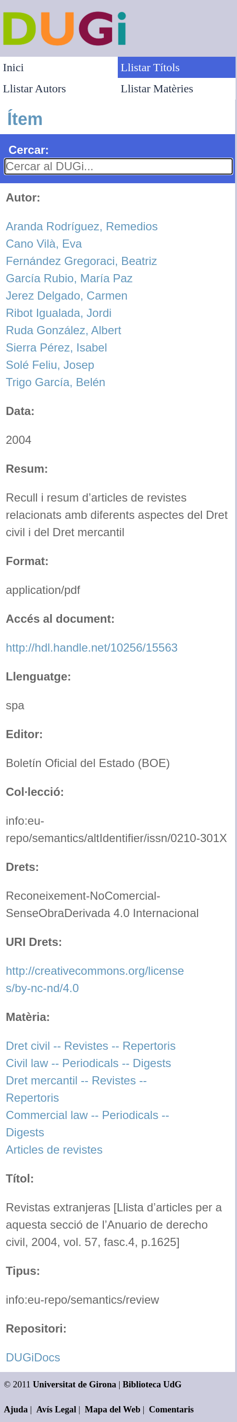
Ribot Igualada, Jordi (59, 312)
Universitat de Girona (74, 1384)
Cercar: (29, 149)
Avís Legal (56, 1409)
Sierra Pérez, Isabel (56, 347)
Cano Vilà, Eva (44, 243)
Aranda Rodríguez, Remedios (82, 226)
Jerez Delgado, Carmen (66, 295)
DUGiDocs (33, 1357)
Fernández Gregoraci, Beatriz (81, 260)
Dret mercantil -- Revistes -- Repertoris (76, 1089)
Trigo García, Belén (55, 382)
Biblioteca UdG (152, 1384)
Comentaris (171, 1409)
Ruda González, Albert (63, 330)
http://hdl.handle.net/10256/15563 (92, 647)
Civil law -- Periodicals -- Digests (88, 1063)
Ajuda (16, 1409)
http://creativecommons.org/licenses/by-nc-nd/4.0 (95, 979)
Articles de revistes (54, 1149)
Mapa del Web (112, 1409)
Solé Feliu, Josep (50, 364)
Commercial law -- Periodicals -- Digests (87, 1123)
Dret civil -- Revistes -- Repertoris (90, 1045)
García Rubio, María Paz (69, 278)
